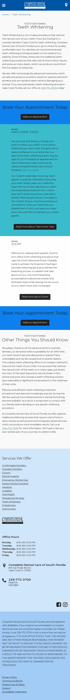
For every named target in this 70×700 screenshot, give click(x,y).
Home (5, 14)
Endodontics (9, 505)
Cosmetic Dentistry (12, 469)
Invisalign (7, 491)
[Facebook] (58, 606)
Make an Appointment (35, 117)
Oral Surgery (9, 509)
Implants (7, 487)
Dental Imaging (10, 476)
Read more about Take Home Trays (35, 226)
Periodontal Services (13, 498)
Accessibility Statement (14, 692)
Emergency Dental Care (15, 480)
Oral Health (8, 494)
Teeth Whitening (21, 14)
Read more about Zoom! (35, 296)
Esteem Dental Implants (15, 483)
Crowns (6, 473)
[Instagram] (65, 606)
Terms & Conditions (12, 681)
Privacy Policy (9, 677)
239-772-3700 (49, 88)
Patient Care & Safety (13, 684)
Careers (6, 688)
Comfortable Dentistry (14, 465)
